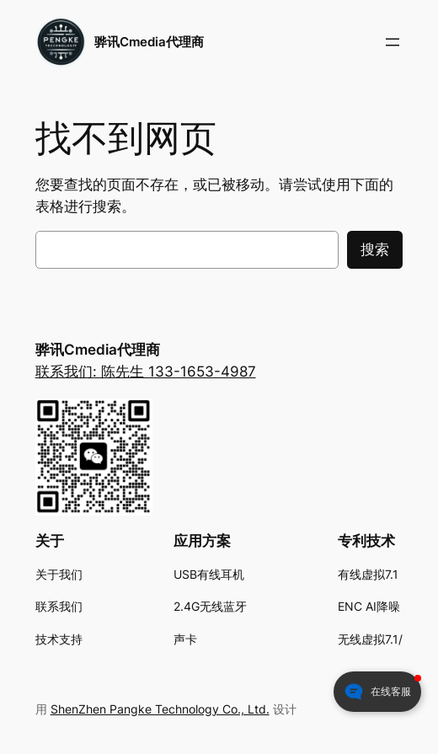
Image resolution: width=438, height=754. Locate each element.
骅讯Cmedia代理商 (149, 42)
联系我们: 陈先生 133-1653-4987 (145, 371)
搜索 (375, 249)
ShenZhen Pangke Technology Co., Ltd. (160, 709)
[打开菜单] (392, 42)
